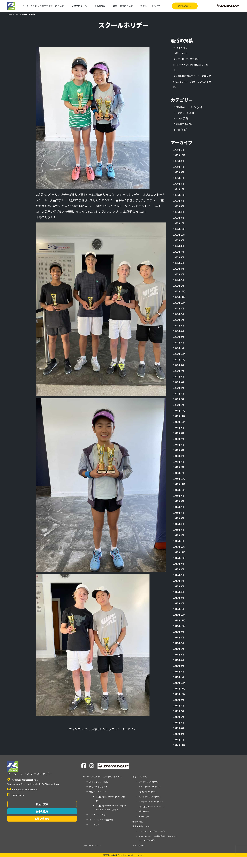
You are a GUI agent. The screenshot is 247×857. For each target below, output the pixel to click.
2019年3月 (178, 461)
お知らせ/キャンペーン (184, 107)
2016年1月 (178, 677)
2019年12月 (179, 410)
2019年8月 (178, 433)
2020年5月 (178, 382)
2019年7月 (178, 438)
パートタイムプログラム (150, 796)
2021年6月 (178, 319)
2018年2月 (178, 535)
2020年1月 (178, 404)
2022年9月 (178, 240)
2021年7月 (178, 314)
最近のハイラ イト (97, 791)
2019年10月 (179, 421)
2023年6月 (178, 206)
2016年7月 (178, 643)
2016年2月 (178, 671)
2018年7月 (178, 506)
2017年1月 (178, 609)
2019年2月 (178, 467)
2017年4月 (178, 592)
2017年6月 (178, 580)
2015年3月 (178, 733)
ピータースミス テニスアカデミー (31, 768)
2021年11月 (179, 297)
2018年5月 (178, 518)
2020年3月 (178, 393)
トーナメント (180, 112)
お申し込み (42, 811)
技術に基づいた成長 (98, 781)
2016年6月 (178, 648)
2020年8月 (178, 365)
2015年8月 (178, 705)
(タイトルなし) (180, 47)
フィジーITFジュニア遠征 (186, 59)
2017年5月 (178, 586)
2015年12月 (179, 682)
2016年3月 (178, 665)
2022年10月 (179, 234)
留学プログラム (79, 6)
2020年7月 (178, 370)
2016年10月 (179, 626)
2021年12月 (179, 291)
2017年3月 (178, 597)
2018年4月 (178, 523)
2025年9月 (178, 160)
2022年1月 (178, 285)
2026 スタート (180, 53)
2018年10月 (179, 489)
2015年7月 (178, 711)
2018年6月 (178, 512)
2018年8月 (178, 501)
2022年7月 (178, 251)
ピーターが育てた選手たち (101, 819)
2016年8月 (178, 637)
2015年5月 (178, 722)
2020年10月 (179, 359)
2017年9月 (178, 563)
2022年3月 (178, 274)
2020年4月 (178, 387)
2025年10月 (179, 155)
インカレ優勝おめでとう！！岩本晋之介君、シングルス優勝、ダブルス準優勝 (192, 81)
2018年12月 (179, 478)
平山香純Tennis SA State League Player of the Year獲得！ (111, 807)
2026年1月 (178, 149)
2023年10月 (179, 194)
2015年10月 (179, 694)
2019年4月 (178, 455)
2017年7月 (178, 575)
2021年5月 (178, 325)
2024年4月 (178, 183)
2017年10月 (179, 558)
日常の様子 (178, 124)
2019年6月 (178, 444)
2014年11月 (179, 745)
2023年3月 (178, 217)
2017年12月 (179, 546)
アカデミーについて (43, 6)
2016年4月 (178, 660)
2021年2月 (178, 342)
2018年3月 (178, 529)
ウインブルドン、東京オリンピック (91, 729)
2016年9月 (178, 631)
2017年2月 (178, 603)
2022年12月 (179, 229)
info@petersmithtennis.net (24, 789)
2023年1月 (178, 223)
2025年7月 (178, 166)
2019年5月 (178, 450)
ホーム (10, 14)
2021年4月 (178, 331)
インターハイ (124, 729)
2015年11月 (179, 688)
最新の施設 (99, 6)
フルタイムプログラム (149, 781)
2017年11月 (179, 552)
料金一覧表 (42, 804)
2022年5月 (178, 263)
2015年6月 (178, 716)
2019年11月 (179, 416)
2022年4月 (178, 268)
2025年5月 (178, 172)
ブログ (17, 14)
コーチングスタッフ (98, 814)
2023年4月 (178, 212)
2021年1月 (178, 348)
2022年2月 (178, 280)
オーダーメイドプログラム (151, 801)
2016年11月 (179, 620)
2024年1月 (178, 189)
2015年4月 (178, 728)
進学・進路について (123, 6)
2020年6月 (178, 376)
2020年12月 (179, 353)
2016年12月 (179, 614)
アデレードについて (150, 6)
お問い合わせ (184, 6)
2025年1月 (178, 177)
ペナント (177, 118)
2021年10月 (179, 302)
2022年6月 (178, 257)
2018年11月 (179, 484)
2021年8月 (178, 308)
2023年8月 (178, 200)
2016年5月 (178, 654)
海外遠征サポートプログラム (152, 806)
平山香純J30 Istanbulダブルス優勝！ (110, 798)
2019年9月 (178, 427)
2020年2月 (178, 399)
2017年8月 (178, 569)
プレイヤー (94, 824)
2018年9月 (178, 495)
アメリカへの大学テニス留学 (152, 831)
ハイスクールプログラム (150, 786)
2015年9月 (178, 699)
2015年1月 (178, 739)
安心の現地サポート (98, 786)
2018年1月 (178, 540)
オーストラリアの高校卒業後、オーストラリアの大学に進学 (158, 838)
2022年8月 (178, 246)
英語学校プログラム (148, 791)
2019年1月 (178, 472)
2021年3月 (178, 336)
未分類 (176, 129)
